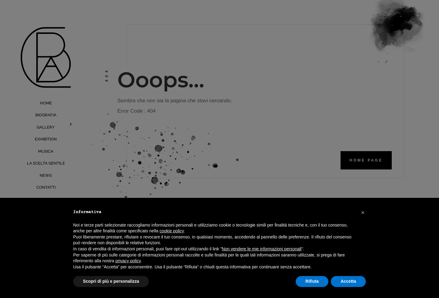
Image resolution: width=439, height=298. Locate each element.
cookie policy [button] (171, 230)
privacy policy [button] (128, 260)
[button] (363, 212)
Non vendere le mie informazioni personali (261, 248)
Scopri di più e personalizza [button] (111, 281)
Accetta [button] (348, 281)
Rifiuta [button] (312, 281)
